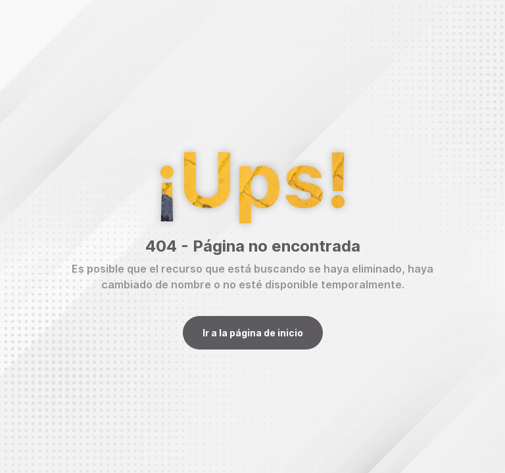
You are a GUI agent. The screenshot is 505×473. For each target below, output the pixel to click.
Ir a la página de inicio (253, 332)
